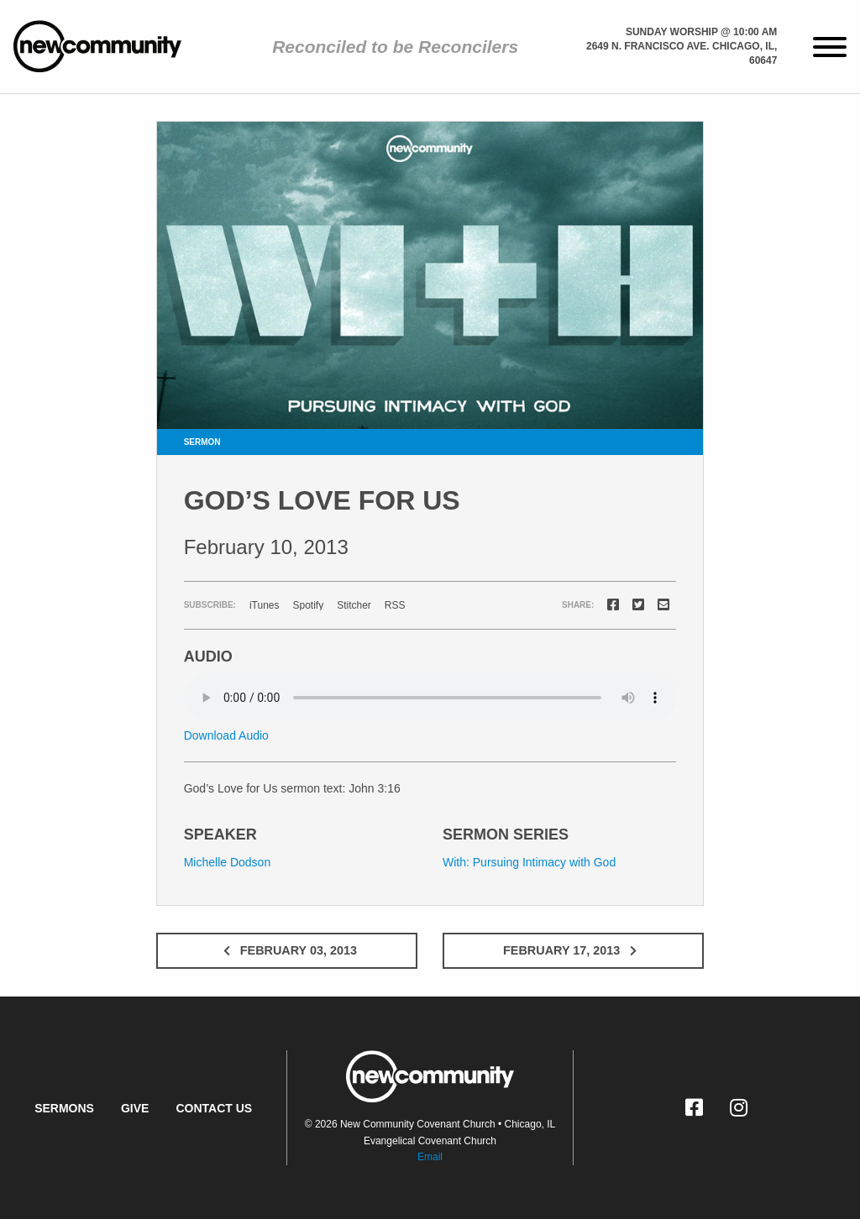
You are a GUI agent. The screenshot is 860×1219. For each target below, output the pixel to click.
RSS (395, 605)
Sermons (64, 1108)
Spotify (307, 605)
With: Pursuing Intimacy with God (529, 862)
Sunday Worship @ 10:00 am (701, 32)
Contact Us (214, 1108)
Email (430, 1157)
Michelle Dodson (227, 862)
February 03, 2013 (287, 950)
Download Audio (226, 735)
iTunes (264, 605)
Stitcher (354, 605)
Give (135, 1108)
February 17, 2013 (573, 950)
